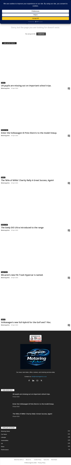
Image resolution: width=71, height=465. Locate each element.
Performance (5, 449)
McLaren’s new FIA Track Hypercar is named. (22, 275)
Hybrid (3, 319)
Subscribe (46, 459)
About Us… (29, 459)
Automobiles (4, 440)
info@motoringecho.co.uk (39, 376)
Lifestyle (3, 437)
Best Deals (54, 459)
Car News (4, 434)
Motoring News (5, 431)
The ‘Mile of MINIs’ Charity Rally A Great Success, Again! (27, 180)
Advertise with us (18, 459)
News (2, 446)
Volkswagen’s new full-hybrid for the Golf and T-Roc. (26, 322)
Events (3, 82)
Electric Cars (5, 130)
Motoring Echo (5, 88)
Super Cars (4, 272)
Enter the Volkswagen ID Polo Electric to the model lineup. (29, 133)
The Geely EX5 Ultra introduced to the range (22, 227)
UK (2, 443)
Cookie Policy (37, 459)
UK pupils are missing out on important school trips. (26, 85)
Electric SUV (4, 224)
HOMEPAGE (41, 34)
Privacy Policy (41, 462)
